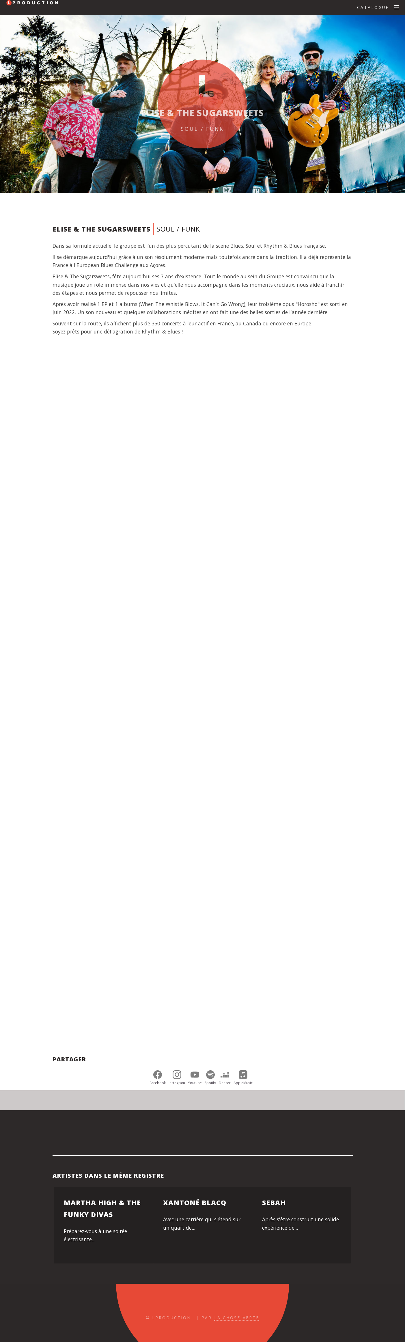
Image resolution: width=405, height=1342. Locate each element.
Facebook (158, 1077)
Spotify (210, 1077)
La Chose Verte (237, 1317)
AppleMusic (243, 1077)
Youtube (195, 1077)
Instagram (177, 1077)
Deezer (225, 1077)
